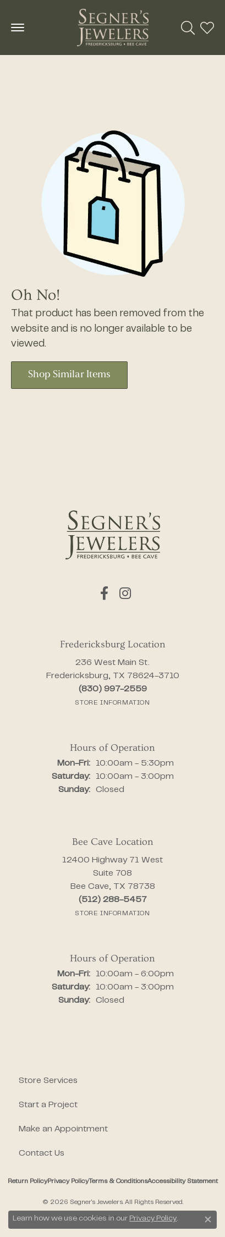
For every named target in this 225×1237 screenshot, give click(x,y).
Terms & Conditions (118, 1181)
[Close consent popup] (208, 1219)
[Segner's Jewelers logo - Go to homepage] (113, 27)
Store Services (48, 1081)
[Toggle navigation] (18, 27)
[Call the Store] (113, 689)
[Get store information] (112, 703)
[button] (188, 28)
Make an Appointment (63, 1129)
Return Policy (27, 1181)
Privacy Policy (68, 1181)
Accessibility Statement (182, 1181)
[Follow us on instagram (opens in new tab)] (125, 593)
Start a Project (48, 1105)
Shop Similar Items (69, 375)
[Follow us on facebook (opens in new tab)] (104, 593)
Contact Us (41, 1153)
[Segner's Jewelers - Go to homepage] (112, 534)
